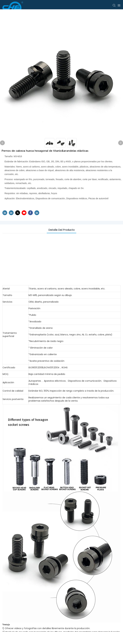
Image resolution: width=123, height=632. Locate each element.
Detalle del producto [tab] (61, 230)
